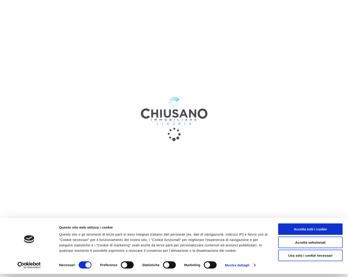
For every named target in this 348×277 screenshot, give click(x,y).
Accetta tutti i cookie (310, 232)
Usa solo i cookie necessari (310, 258)
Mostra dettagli (237, 268)
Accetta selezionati (310, 245)
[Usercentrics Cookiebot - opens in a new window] (29, 268)
